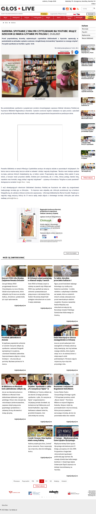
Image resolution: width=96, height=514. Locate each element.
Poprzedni (25, 481)
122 (51, 481)
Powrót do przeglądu (71, 253)
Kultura (13, 23)
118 (33, 481)
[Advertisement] (40, 341)
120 (42, 481)
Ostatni (64, 481)
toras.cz (14, 510)
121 (46, 481)
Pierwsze (17, 481)
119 (37, 481)
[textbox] (87, 8)
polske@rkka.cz (12, 198)
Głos (6, 23)
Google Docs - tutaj (23, 182)
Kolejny (56, 481)
